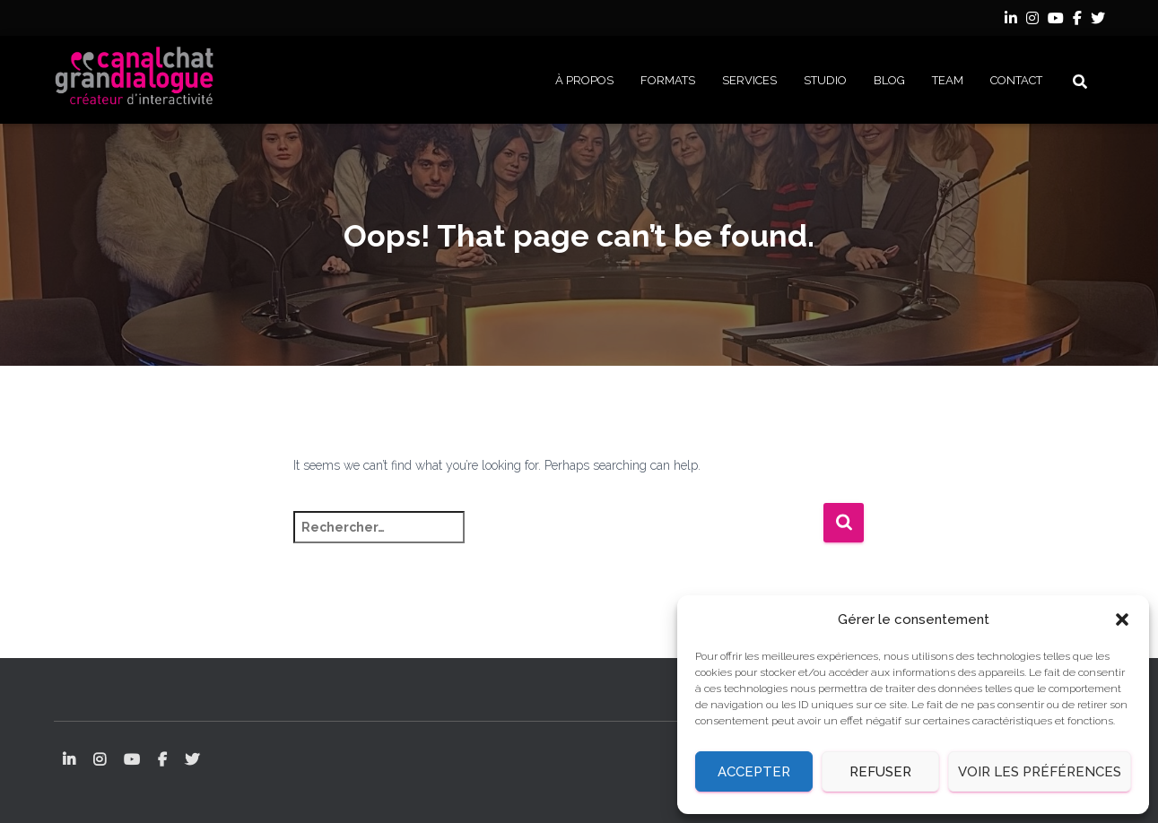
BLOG (889, 80)
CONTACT (1016, 80)
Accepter (754, 772)
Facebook (1077, 20)
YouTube (1056, 20)
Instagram (1032, 20)
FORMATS (667, 80)
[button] (1122, 619)
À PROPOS (584, 80)
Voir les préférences (1039, 772)
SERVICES (749, 80)
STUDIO (825, 80)
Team (947, 80)
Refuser (880, 772)
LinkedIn (1011, 20)
